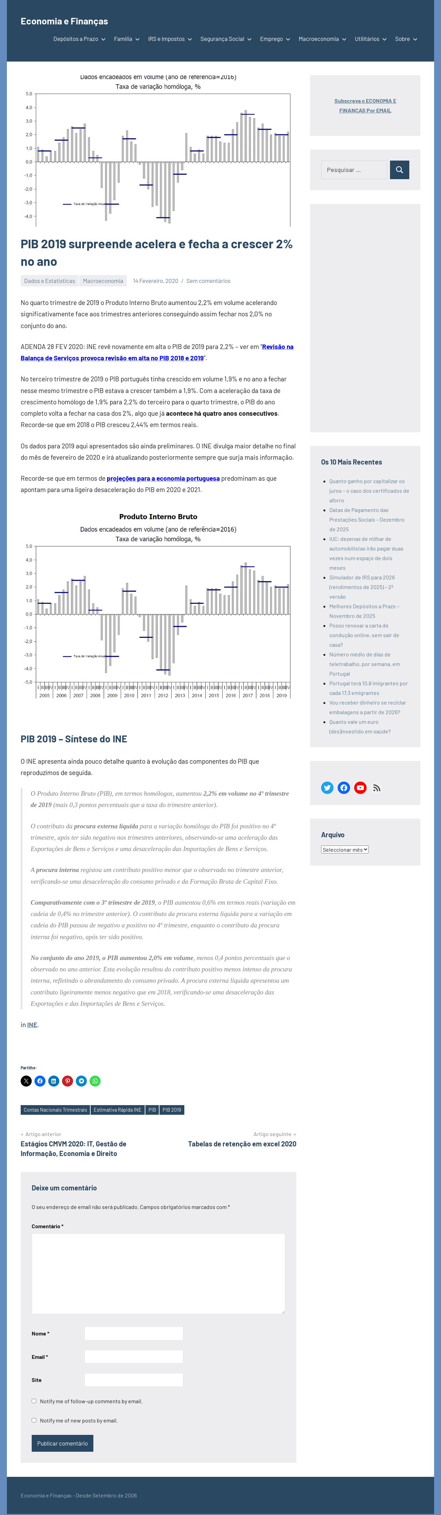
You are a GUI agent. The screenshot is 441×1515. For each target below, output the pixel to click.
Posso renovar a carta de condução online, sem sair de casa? (364, 635)
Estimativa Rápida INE (128, 1110)
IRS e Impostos (168, 38)
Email (40, 1357)
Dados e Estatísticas (49, 280)
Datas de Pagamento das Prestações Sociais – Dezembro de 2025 (366, 519)
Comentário (47, 1227)
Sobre (405, 38)
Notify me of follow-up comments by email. (91, 1402)
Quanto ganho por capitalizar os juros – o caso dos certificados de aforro (369, 490)
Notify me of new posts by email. (79, 1421)
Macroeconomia (321, 38)
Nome (40, 1334)
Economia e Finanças (78, 19)
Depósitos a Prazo (78, 38)
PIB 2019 (187, 1110)
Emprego (274, 38)
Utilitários (369, 38)
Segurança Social (225, 38)
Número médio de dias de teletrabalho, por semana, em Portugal (364, 664)
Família (125, 38)
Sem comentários (208, 280)
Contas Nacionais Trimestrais (59, 1110)
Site (37, 1380)
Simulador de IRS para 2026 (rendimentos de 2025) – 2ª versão (362, 587)
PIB (166, 1110)
